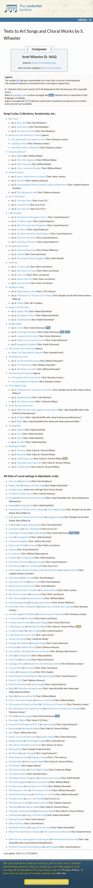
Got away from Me (26, 131)
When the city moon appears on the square (37, 409)
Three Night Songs (17, 385)
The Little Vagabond (26, 160)
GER (67, 332)
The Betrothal (23, 466)
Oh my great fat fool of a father (26, 377)
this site (61, 873)
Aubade (20, 429)
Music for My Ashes (26, 237)
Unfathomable (24, 319)
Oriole (20, 327)
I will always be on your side (22, 634)
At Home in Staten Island (20, 493)
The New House (24, 365)
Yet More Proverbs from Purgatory (33, 233)
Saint (11, 732)
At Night (21, 417)
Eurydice (21, 442)
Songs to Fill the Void (18, 307)
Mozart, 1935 (15, 680)
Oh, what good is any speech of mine (28, 139)
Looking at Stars (19, 143)
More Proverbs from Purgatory (31, 225)
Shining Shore (15, 749)
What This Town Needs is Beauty (27, 352)
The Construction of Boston (22, 348)
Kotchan (21, 180)
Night (19, 155)
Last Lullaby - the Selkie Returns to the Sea (29, 651)
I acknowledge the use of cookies (46, 881)
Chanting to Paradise (27, 332)
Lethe (19, 438)
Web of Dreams (16, 823)
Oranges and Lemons (19, 246)
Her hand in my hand (26, 270)
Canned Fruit (23, 204)
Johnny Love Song (17, 639)
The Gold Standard (17, 774)
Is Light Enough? (24, 221)
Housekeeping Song (26, 250)
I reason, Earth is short (27, 336)
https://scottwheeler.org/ (44, 62)
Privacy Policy (70, 870)
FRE (48, 327)
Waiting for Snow (17, 819)
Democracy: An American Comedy (25, 135)
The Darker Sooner (26, 401)
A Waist (20, 254)
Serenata (13, 262)
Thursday (21, 450)
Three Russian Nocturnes (21, 405)
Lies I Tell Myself (17, 196)
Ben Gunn (13, 118)
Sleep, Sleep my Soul (26, 291)
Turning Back (15, 425)
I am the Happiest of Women (25, 381)
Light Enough (15, 213)
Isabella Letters (16, 172)
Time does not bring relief (29, 462)
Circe (19, 433)
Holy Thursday (24, 164)
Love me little (23, 283)
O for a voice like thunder (29, 168)
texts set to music (51, 68)
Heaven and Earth (17, 151)
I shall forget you (25, 458)
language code (19, 95)
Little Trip (21, 274)
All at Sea (21, 122)
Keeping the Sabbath (27, 344)
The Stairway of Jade (27, 192)
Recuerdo (21, 454)
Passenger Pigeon (17, 720)
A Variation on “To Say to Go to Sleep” (34, 295)
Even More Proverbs (26, 242)
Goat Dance (22, 127)
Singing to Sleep (16, 287)
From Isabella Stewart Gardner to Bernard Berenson (42, 184)
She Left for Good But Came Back (24, 745)
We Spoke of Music (26, 315)
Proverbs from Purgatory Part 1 (32, 217)
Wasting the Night (17, 446)
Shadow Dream (24, 397)
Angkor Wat (22, 311)
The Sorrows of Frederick (21, 373)
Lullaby (20, 303)
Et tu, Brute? (15, 553)
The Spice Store (24, 200)
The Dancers (15, 765)
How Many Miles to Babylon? (25, 147)
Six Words (22, 229)
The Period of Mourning (28, 360)
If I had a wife (23, 266)
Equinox (12, 549)
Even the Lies (23, 208)
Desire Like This (24, 279)
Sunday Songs (15, 323)
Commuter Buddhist (18, 541)
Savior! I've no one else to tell (31, 340)
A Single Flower (16, 489)
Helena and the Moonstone (21, 586)
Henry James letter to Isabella (31, 176)
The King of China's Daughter (31, 258)
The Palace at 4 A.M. (18, 356)
